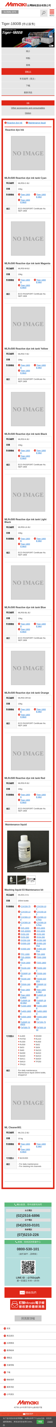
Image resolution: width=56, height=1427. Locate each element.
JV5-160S (40, 928)
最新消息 (28, 92)
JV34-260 (40, 937)
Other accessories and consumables (28, 108)
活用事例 (10, 1343)
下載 (28, 85)
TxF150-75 (41, 1022)
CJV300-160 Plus (41, 923)
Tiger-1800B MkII (41, 195)
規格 (28, 65)
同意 (40, 1422)
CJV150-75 (25, 906)
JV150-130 (25, 940)
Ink (28, 103)
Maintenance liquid (37, 123)
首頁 (8, 1328)
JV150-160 (41, 940)
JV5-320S (40, 931)
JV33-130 (25, 934)
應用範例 (10, 1350)
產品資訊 (10, 1336)
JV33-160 (40, 934)
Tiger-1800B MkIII (25, 201)
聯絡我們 (10, 1380)
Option (28, 113)
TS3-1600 (40, 954)
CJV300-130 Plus (41, 918)
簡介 (28, 51)
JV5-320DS (26, 931)
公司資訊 (10, 1394)
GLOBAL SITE (10, 12)
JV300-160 (25, 949)
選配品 (28, 72)
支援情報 (10, 1365)
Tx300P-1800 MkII (25, 1001)
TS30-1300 (41, 957)
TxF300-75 (25, 1027)
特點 (28, 58)
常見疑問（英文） (28, 79)
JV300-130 (25, 943)
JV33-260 (25, 937)
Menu (52, 12)
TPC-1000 (25, 954)
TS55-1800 (41, 963)
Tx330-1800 (26, 1006)
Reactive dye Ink (14, 123)
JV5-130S (25, 928)
